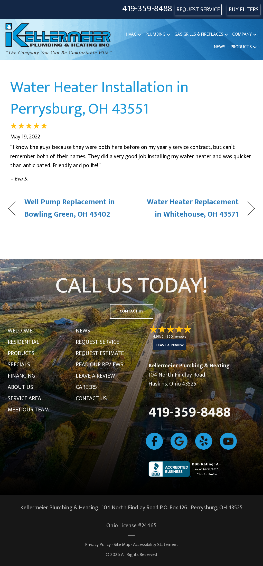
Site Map (122, 544)
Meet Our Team (28, 410)
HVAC (131, 34)
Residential (23, 342)
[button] (139, 34)
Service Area (24, 398)
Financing (21, 376)
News (219, 47)
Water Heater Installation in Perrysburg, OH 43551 (99, 98)
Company (242, 34)
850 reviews (176, 336)
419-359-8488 (147, 9)
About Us (20, 387)
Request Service (97, 342)
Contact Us (91, 398)
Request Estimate (100, 353)
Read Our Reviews (99, 364)
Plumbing (155, 34)
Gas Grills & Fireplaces (198, 34)
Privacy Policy (98, 544)
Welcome (20, 331)
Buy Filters (244, 9)
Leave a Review (95, 376)
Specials (19, 364)
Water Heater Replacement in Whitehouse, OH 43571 (189, 208)
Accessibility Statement (155, 544)
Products (241, 47)
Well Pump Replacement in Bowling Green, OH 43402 (69, 208)
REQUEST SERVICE (198, 9)
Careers (86, 387)
